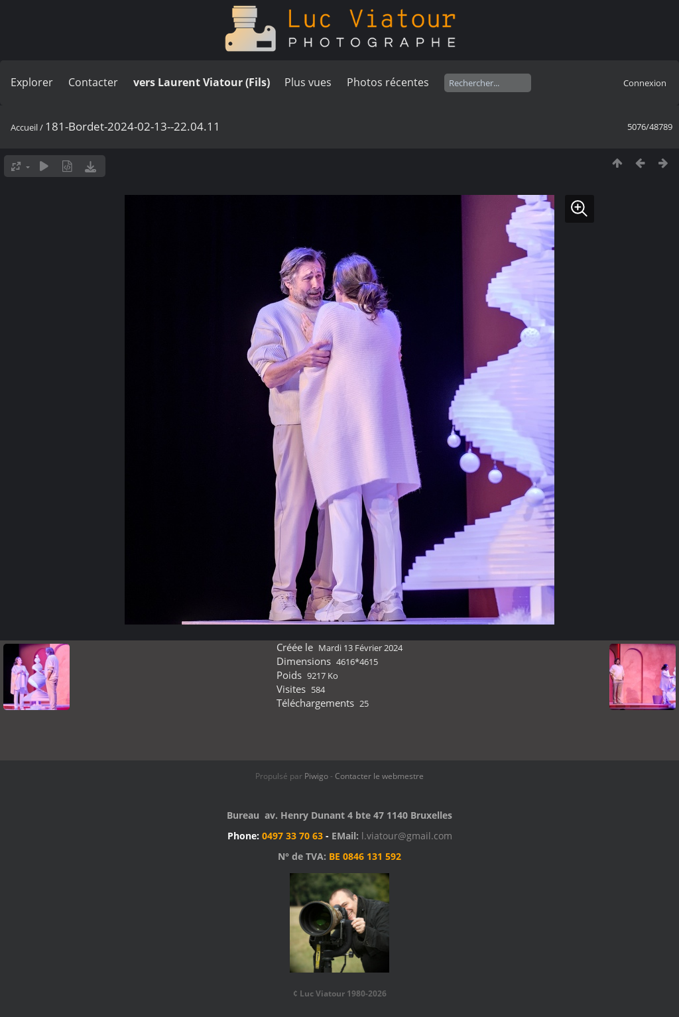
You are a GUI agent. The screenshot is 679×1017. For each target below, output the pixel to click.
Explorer (32, 82)
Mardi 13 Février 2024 (360, 648)
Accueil (24, 127)
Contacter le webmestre (379, 776)
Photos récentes (388, 82)
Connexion (644, 83)
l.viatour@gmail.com (406, 835)
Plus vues (308, 82)
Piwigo (316, 776)
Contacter (93, 82)
